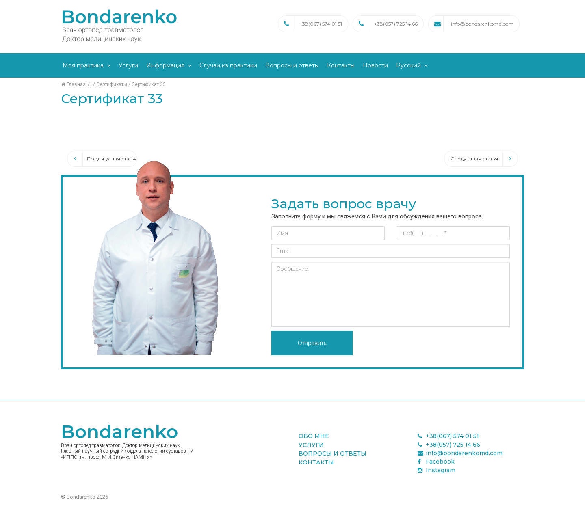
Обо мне (314, 436)
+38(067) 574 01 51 (320, 24)
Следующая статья (484, 158)
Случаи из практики (228, 65)
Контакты (341, 65)
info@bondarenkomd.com (482, 24)
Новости (375, 65)
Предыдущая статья (102, 158)
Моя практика (83, 65)
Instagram (436, 470)
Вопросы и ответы (292, 65)
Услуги (128, 65)
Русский (408, 65)
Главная (73, 84)
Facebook (436, 461)
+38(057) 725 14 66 (396, 24)
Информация (165, 65)
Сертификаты (111, 84)
